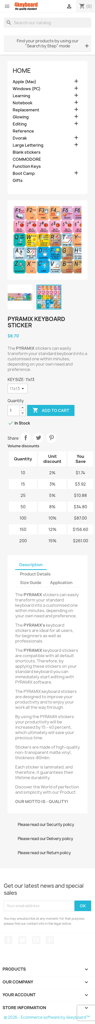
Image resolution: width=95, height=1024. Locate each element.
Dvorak (20, 138)
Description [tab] (31, 564)
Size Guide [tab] (30, 582)
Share (26, 438)
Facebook (8, 940)
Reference (23, 131)
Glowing (21, 117)
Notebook (22, 103)
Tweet (38, 438)
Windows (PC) (27, 88)
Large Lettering (28, 145)
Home (22, 70)
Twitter (22, 940)
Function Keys (27, 166)
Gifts (18, 180)
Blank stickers (27, 152)
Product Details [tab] (35, 574)
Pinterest (51, 438)
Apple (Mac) (24, 81)
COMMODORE (27, 159)
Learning (21, 96)
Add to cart (50, 410)
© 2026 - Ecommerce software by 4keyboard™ (47, 1017)
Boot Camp (24, 173)
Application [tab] (61, 582)
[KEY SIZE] (18, 388)
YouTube (36, 940)
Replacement (26, 110)
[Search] (47, 23)
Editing (20, 124)
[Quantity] (14, 410)
